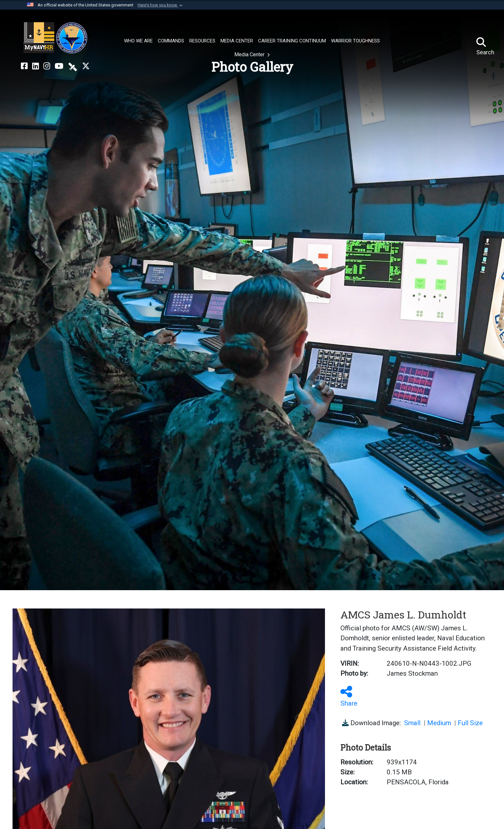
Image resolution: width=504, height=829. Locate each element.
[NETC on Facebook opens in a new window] (24, 66)
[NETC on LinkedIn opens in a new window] (35, 66)
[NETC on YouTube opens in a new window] (59, 66)
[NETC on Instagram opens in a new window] (46, 66)
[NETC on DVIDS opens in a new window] (72, 66)
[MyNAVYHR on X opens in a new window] (86, 66)
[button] (161, 5)
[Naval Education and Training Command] (55, 38)
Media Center (250, 54)
